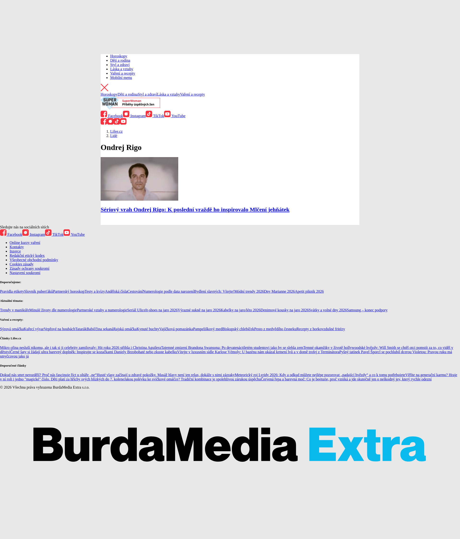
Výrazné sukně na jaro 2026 (199, 310)
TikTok (155, 116)
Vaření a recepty (122, 73)
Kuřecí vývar (34, 329)
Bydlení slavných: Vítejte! (214, 291)
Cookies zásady (22, 264)
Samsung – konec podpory (367, 310)
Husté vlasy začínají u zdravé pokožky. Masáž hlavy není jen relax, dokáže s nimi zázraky (166, 375)
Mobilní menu (121, 78)
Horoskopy (118, 56)
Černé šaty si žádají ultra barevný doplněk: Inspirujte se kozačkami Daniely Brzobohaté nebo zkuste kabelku (93, 352)
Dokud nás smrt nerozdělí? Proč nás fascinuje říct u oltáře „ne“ (48, 375)
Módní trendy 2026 (249, 291)
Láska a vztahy (121, 69)
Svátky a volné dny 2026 (328, 310)
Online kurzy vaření (25, 243)
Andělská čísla (116, 291)
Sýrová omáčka (12, 329)
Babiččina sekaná (99, 329)
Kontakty (17, 247)
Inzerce (15, 251)
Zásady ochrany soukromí (29, 268)
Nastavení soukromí (25, 273)
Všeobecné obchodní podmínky (34, 260)
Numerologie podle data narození (168, 291)
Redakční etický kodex (27, 255)
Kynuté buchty (148, 329)
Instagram (134, 116)
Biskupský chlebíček (238, 329)
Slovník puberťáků (38, 291)
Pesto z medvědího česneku (275, 329)
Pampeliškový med (207, 329)
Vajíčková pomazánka (176, 329)
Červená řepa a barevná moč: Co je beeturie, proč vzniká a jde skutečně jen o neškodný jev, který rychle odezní (346, 379)
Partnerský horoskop (69, 291)
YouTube (174, 116)
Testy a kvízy (95, 291)
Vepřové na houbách (59, 329)
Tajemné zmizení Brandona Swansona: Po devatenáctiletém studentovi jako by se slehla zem (232, 348)
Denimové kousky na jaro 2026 (285, 310)
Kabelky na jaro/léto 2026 (241, 310)
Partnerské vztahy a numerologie (102, 310)
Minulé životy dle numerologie (53, 310)
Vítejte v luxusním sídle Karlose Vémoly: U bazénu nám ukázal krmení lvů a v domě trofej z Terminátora (258, 352)
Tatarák (81, 329)
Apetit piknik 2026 (309, 291)
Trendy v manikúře (14, 310)
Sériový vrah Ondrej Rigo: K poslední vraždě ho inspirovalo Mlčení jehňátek (195, 209)
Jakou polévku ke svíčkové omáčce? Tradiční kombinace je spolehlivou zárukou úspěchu (192, 379)
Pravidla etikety (12, 291)
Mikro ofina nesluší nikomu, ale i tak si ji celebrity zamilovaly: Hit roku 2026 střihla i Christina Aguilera (80, 348)
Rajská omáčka (125, 329)
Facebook (112, 116)
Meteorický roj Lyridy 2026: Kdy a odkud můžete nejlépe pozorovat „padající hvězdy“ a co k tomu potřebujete (320, 375)
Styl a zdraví (120, 65)
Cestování (135, 291)
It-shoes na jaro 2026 (161, 310)
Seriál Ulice (136, 310)
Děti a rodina (120, 60)
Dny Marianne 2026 (279, 291)
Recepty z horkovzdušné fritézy (320, 329)
